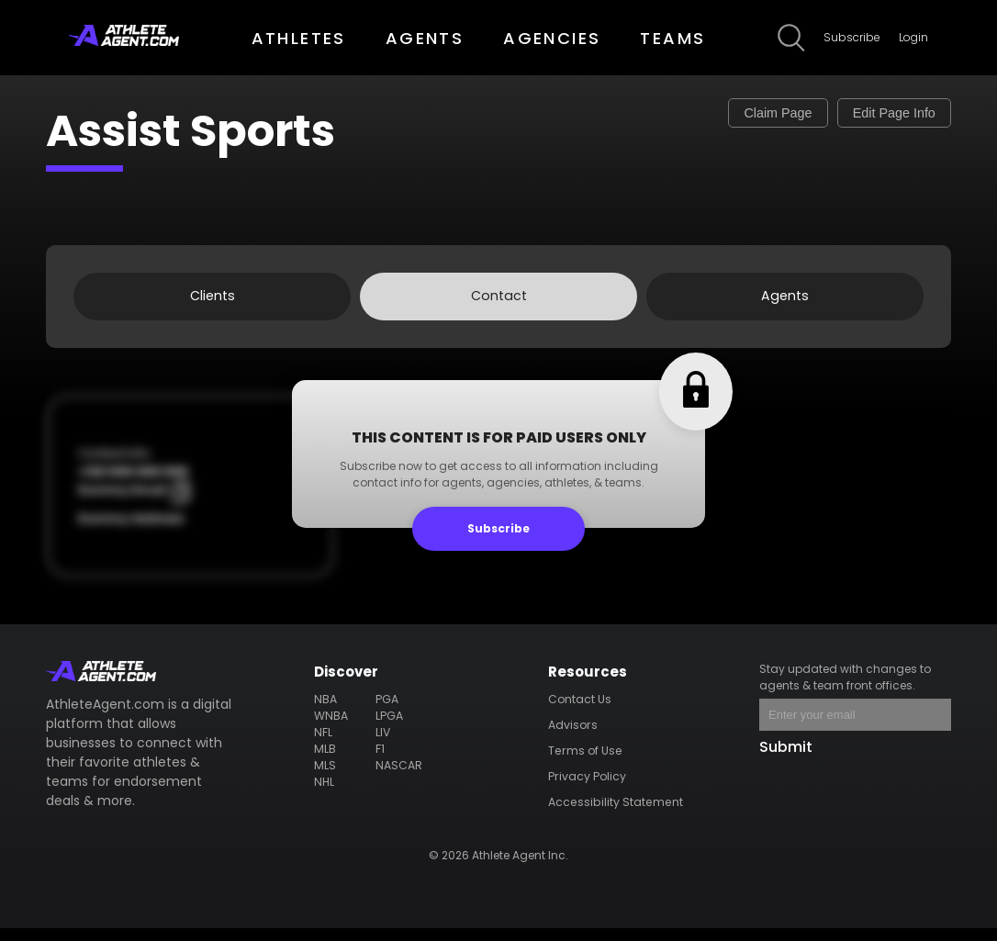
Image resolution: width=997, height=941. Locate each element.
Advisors (574, 737)
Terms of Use (586, 762)
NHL (325, 793)
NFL (324, 744)
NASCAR (399, 777)
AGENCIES (551, 38)
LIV (383, 744)
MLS (326, 777)
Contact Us (581, 711)
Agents (785, 302)
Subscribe (851, 37)
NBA (327, 711)
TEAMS (672, 38)
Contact (498, 302)
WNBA (332, 727)
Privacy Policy (587, 788)
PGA (387, 711)
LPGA (389, 727)
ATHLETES (299, 38)
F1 (381, 760)
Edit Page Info (876, 116)
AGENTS (425, 38)
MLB (326, 760)
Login (913, 37)
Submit (785, 758)
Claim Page (727, 116)
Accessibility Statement (615, 814)
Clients (212, 302)
